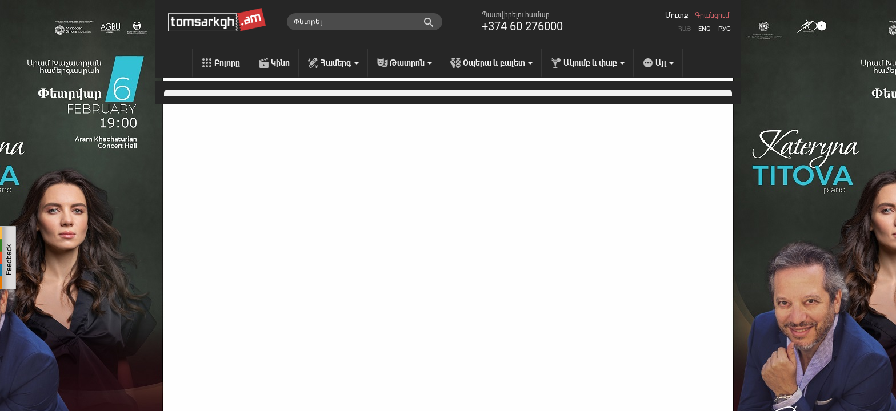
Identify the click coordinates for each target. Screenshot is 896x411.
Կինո (280, 62)
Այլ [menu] (664, 62)
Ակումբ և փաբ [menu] (594, 62)
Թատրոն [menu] (411, 62)
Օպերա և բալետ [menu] (498, 62)
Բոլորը (227, 62)
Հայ (684, 29)
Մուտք (676, 15)
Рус (724, 29)
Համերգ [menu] (340, 62)
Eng (704, 29)
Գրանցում (712, 15)
